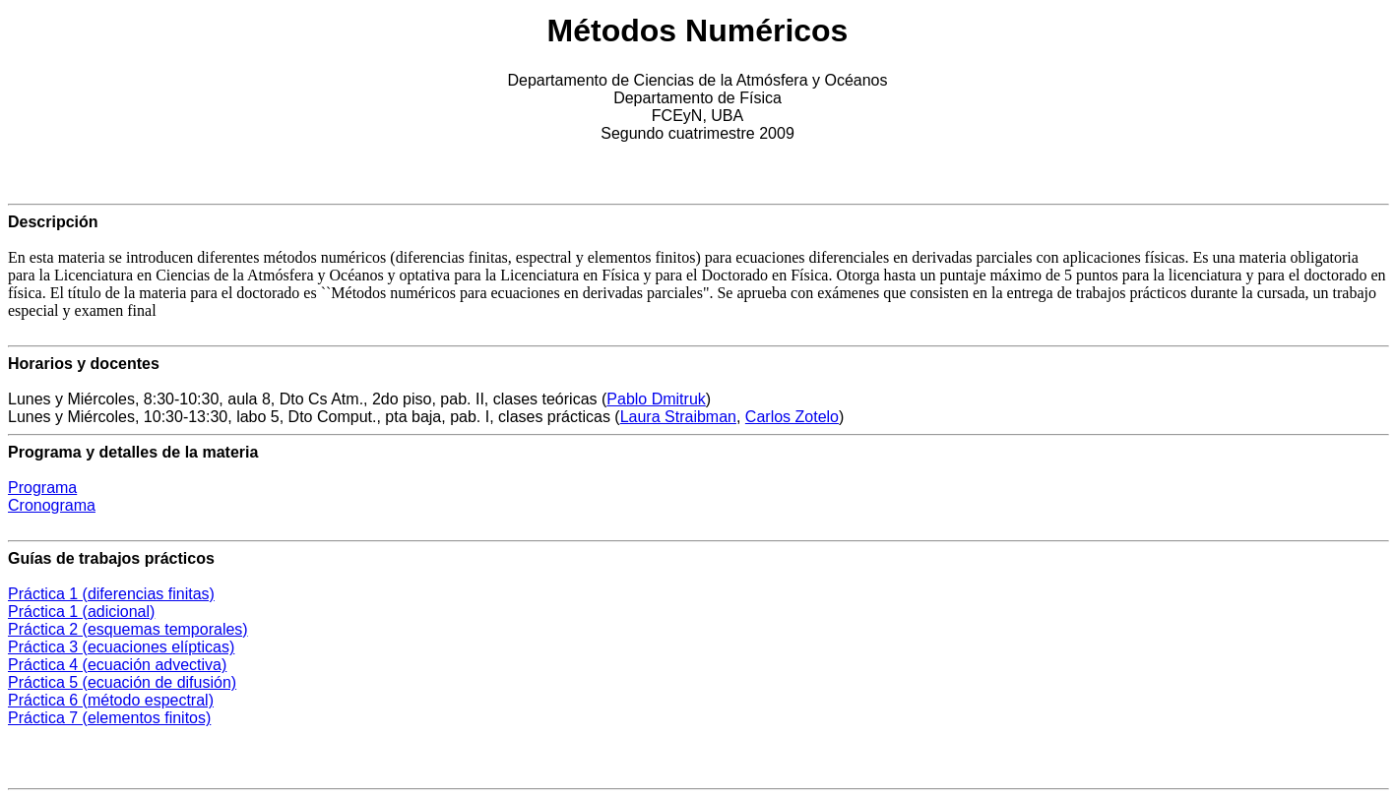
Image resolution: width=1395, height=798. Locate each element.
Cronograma (51, 505)
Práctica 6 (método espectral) (111, 700)
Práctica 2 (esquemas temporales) (128, 629)
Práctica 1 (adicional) (81, 611)
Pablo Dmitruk (655, 399)
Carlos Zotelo (792, 416)
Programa (42, 487)
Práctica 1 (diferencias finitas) (111, 593)
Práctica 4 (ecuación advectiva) (117, 664)
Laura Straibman (678, 416)
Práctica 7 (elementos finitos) (109, 717)
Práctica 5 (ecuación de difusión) (122, 682)
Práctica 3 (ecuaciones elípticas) (121, 647)
